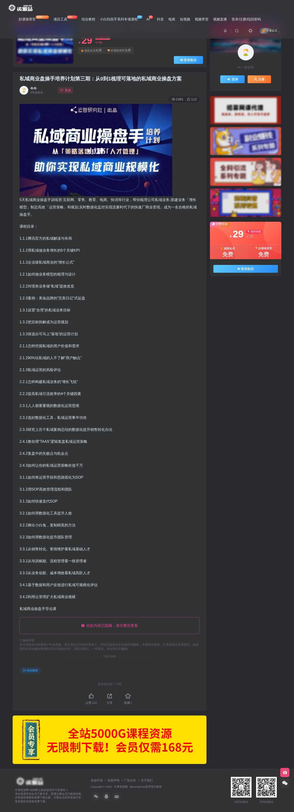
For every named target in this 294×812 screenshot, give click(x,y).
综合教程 (88, 19)
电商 (171, 19)
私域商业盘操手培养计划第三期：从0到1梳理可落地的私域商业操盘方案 (101, 79)
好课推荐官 (34, 18)
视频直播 (220, 19)
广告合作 (130, 780)
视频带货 (202, 19)
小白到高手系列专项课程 (121, 18)
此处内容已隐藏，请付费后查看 (109, 625)
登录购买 (188, 60)
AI (149, 18)
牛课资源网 (121, 786)
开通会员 (269, 30)
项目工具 (65, 18)
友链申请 (97, 780)
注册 (259, 79)
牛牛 (33, 88)
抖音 (160, 19)
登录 (232, 79)
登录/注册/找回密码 (246, 19)
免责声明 (113, 780)
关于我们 (147, 780)
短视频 (185, 19)
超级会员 (91, 50)
